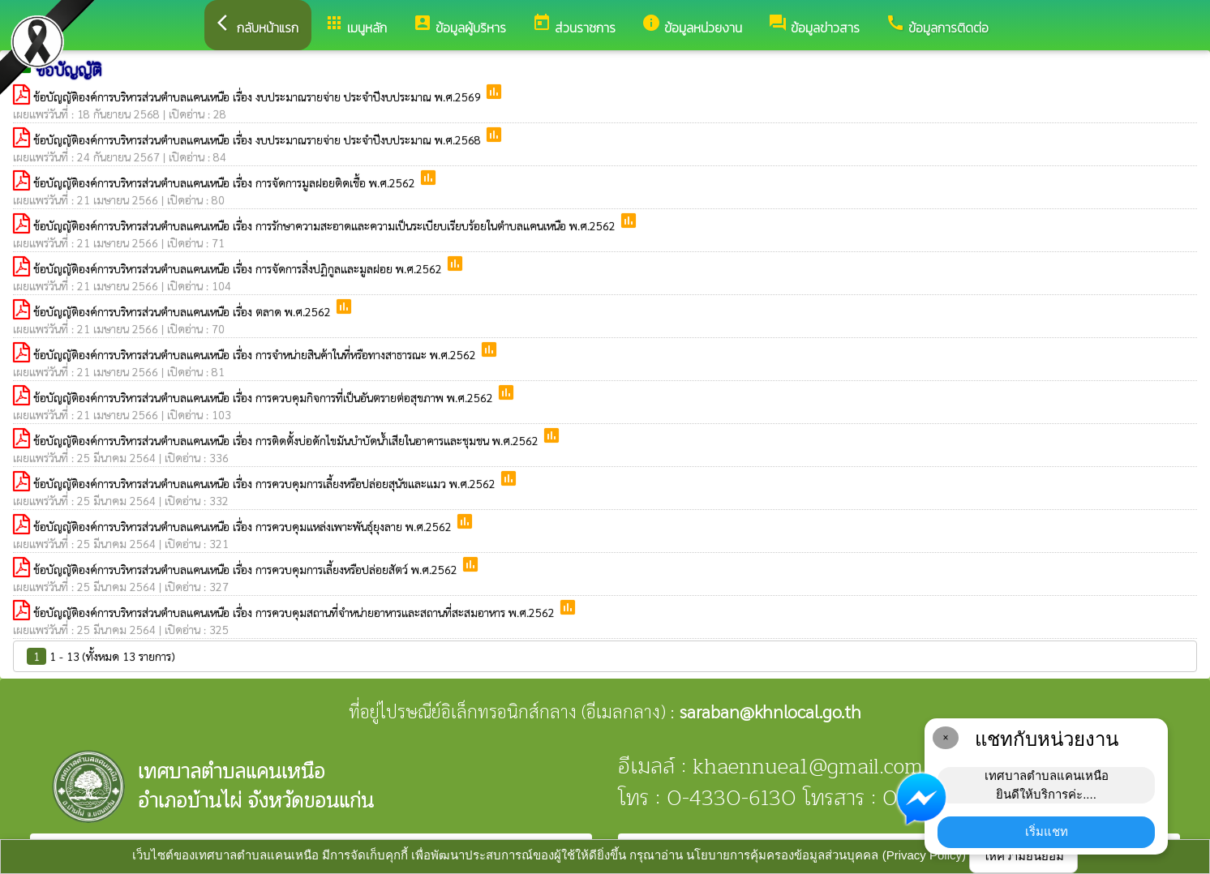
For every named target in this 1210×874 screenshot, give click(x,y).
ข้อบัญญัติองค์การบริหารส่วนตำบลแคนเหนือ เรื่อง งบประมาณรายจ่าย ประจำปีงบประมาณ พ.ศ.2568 (258, 139)
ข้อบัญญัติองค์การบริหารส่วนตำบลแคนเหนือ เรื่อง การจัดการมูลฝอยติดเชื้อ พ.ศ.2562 (225, 182)
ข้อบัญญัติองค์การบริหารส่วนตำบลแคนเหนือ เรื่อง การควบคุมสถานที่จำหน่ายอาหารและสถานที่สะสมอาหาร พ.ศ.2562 (295, 612)
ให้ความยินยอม (1023, 856)
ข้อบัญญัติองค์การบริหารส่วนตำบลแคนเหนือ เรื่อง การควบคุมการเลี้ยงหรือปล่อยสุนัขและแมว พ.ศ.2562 (266, 483)
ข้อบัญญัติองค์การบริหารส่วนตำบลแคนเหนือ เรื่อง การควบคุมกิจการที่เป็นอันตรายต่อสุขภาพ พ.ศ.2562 (264, 397)
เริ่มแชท (1046, 831)
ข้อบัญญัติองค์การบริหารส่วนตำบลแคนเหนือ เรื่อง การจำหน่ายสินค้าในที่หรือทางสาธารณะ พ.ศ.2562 (256, 354)
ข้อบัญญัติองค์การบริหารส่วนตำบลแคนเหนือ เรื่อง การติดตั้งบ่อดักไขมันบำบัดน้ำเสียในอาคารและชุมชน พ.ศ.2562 (287, 440)
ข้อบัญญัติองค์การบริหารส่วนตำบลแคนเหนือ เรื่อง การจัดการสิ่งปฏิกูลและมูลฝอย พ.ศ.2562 (239, 268)
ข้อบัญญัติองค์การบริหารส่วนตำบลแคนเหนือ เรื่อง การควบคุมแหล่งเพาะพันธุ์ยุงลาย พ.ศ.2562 (244, 526)
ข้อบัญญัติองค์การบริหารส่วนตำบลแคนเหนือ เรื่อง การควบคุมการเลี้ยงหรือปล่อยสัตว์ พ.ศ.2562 (247, 569)
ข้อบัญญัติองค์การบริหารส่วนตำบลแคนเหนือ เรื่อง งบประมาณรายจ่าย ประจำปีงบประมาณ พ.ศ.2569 (258, 96)
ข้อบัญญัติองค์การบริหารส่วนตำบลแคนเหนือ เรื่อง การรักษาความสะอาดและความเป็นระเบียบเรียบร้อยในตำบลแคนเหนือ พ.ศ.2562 (326, 225)
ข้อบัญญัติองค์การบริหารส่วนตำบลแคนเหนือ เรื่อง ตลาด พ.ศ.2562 (183, 311)
